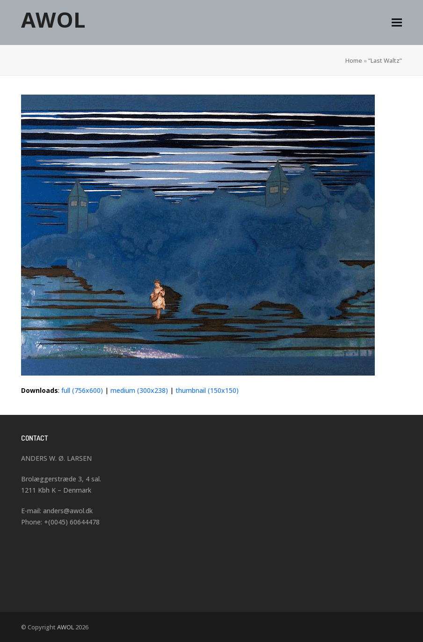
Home (353, 60)
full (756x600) (82, 390)
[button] (397, 23)
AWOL (53, 19)
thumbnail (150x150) (207, 390)
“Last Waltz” (385, 60)
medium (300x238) (139, 390)
